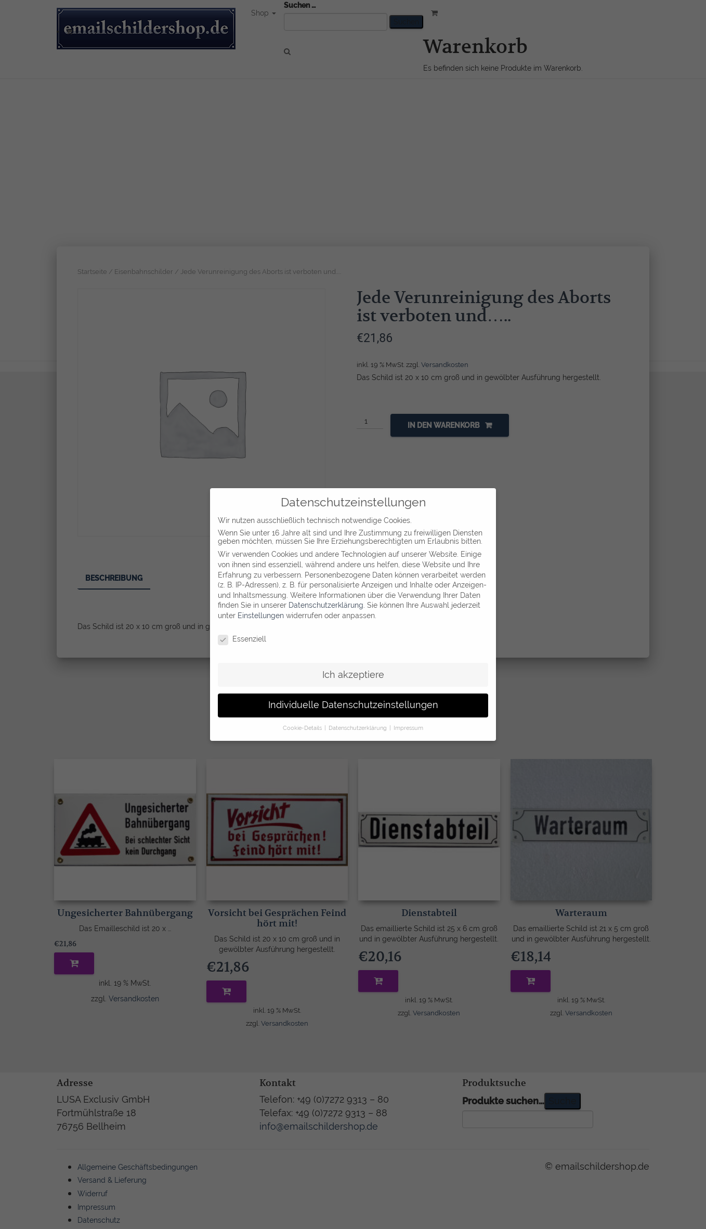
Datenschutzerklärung (326, 594)
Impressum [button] (408, 716)
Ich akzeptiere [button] (353, 663)
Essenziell (242, 627)
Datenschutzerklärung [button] (358, 716)
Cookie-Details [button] (303, 716)
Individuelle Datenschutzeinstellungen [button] (353, 693)
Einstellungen (261, 604)
